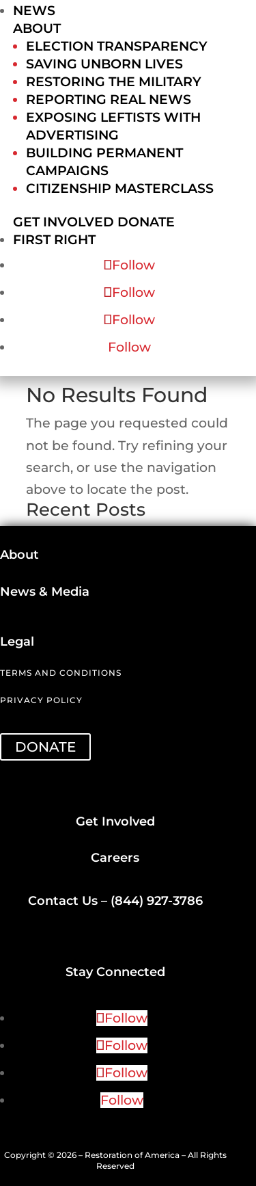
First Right (54, 240)
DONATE (45, 747)
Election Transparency (117, 46)
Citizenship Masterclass (120, 188)
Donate (146, 222)
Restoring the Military (113, 82)
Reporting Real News (108, 99)
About (37, 28)
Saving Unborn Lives (104, 64)
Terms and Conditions (61, 673)
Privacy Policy (41, 700)
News (34, 10)
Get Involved (63, 222)
